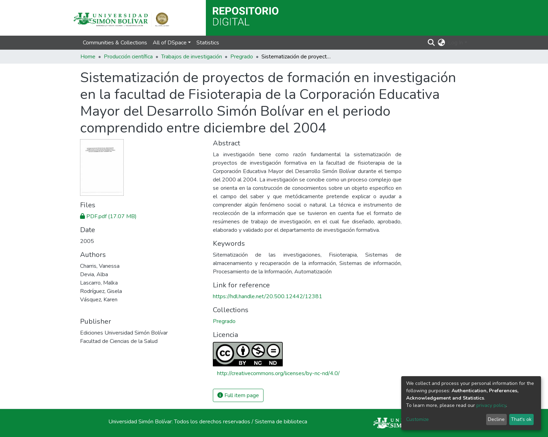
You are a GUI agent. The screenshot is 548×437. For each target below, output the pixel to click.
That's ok (521, 419)
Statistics (207, 42)
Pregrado (241, 56)
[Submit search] (431, 42)
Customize (417, 419)
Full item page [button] (238, 395)
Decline (496, 419)
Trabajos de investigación (191, 56)
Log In (455, 42)
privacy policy (491, 405)
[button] (441, 42)
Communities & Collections (115, 42)
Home (87, 56)
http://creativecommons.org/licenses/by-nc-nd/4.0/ (278, 373)
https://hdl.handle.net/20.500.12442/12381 (267, 296)
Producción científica (128, 56)
